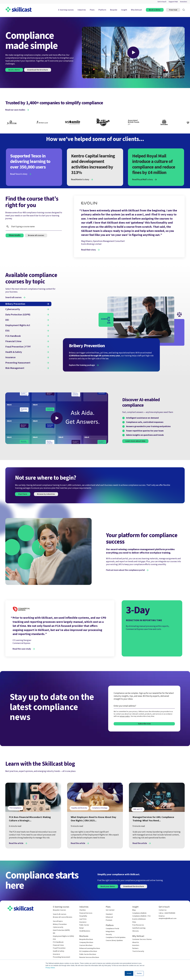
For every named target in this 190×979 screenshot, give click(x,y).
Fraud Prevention (59, 948)
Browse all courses (36, 235)
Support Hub (173, 2)
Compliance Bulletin (139, 913)
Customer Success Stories (142, 939)
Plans (92, 10)
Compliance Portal (112, 928)
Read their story (88, 249)
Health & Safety (58, 951)
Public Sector (84, 925)
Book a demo (154, 10)
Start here (22, 494)
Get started (110, 910)
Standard (109, 914)
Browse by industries (46, 494)
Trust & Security (138, 951)
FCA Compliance (15, 808)
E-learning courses (66, 10)
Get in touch (162, 2)
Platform (102, 10)
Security (109, 934)
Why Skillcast (136, 10)
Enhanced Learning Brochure (89, 948)
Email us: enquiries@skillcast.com (167, 917)
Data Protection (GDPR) (61, 930)
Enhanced (109, 917)
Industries (82, 10)
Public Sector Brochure (87, 954)
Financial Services (85, 913)
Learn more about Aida (135, 441)
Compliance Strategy (99, 808)
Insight (124, 10)
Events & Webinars (139, 919)
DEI (54, 933)
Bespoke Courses (59, 910)
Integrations (110, 931)
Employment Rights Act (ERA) (63, 936)
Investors (183, 2)
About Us (135, 942)
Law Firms (83, 919)
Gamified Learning (138, 928)
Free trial (173, 10)
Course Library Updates (114, 940)
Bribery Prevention (60, 924)
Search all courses (59, 914)
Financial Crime (58, 945)
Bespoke (113, 10)
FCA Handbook (58, 942)
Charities (82, 910)
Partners (135, 948)
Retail (81, 928)
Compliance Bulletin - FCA (141, 916)
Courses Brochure (85, 945)
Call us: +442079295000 (167, 913)
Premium (109, 920)
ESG (54, 939)
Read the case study (22, 648)
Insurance (56, 954)
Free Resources (138, 925)
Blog (134, 910)
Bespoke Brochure (86, 939)
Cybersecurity (58, 927)
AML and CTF (137, 809)
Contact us (162, 910)
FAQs (134, 922)
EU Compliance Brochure (88, 951)
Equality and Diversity (79, 808)
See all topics (58, 921)
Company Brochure (86, 942)
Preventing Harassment (61, 957)
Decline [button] (139, 973)
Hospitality (83, 916)
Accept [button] (129, 973)
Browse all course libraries (62, 917)
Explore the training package (82, 365)
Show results (14, 235)
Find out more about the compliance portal (125, 570)
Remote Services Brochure (89, 957)
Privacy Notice (50, 968)
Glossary (135, 931)
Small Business (84, 931)
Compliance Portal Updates (116, 937)
